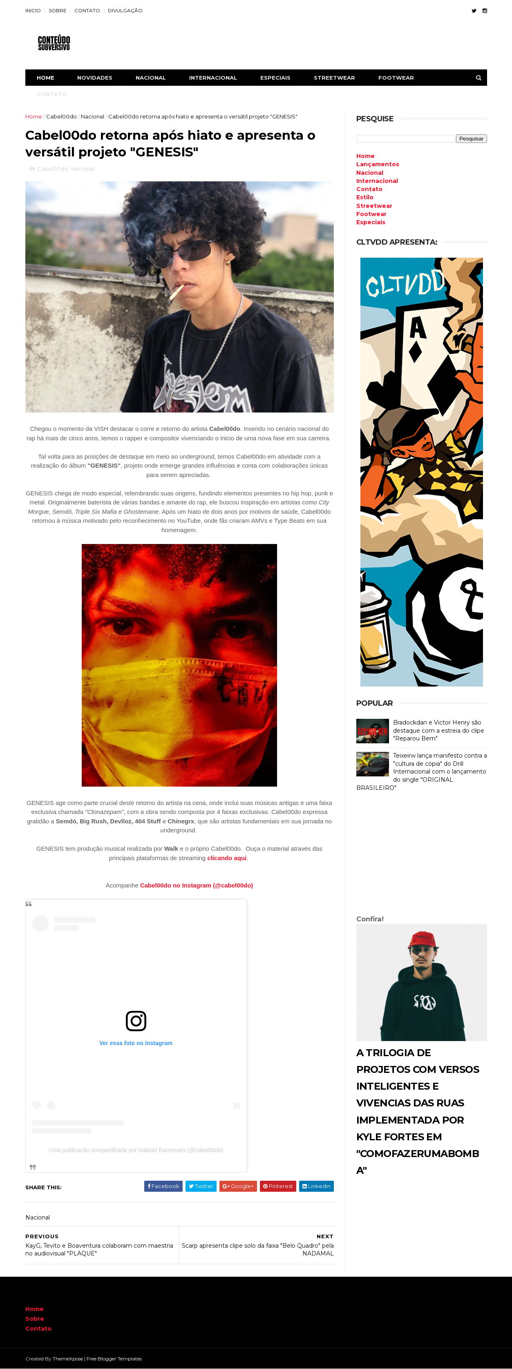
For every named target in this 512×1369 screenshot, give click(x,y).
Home (45, 77)
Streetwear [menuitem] (374, 206)
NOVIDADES (94, 77)
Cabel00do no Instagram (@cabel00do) (196, 885)
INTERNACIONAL (213, 77)
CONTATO (87, 10)
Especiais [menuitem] (370, 222)
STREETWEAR (334, 77)
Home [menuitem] (365, 156)
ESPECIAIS (275, 77)
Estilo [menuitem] (364, 197)
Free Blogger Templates (114, 1359)
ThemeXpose (68, 1359)
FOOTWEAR (396, 77)
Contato (38, 1328)
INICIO (33, 10)
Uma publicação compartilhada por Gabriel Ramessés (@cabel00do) (136, 1150)
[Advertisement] (421, 855)
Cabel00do (61, 116)
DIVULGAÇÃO (125, 10)
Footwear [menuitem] (371, 214)
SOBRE (58, 10)
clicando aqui (226, 857)
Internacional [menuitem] (377, 181)
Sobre (34, 1318)
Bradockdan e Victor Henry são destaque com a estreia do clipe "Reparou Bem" (438, 730)
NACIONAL (151, 77)
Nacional (92, 116)
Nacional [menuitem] (369, 172)
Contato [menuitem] (369, 189)
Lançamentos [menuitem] (377, 164)
